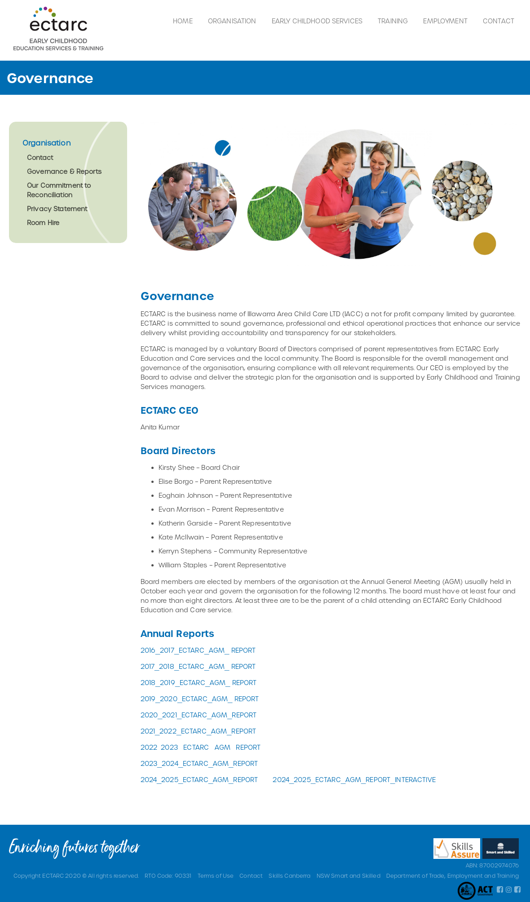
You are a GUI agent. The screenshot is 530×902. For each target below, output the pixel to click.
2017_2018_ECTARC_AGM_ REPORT (198, 666)
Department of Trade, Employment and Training (452, 875)
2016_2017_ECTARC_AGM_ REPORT (198, 650)
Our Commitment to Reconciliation (59, 190)
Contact (498, 21)
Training (393, 21)
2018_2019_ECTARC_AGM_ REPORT (199, 682)
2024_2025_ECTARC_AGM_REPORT (199, 779)
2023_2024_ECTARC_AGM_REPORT (199, 763)
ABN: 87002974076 (492, 865)
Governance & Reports (64, 171)
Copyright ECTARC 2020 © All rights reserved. (76, 875)
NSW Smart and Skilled (348, 875)
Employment (445, 21)
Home (183, 21)
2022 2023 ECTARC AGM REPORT (201, 747)
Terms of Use (216, 875)
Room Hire (43, 222)
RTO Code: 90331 (168, 875)
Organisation (232, 21)
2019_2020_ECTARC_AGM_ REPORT (200, 699)
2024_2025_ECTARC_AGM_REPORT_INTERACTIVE (354, 779)
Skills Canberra (289, 875)
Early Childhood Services (317, 21)
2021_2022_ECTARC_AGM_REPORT (198, 731)
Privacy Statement (57, 208)
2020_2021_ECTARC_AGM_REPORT (199, 715)
